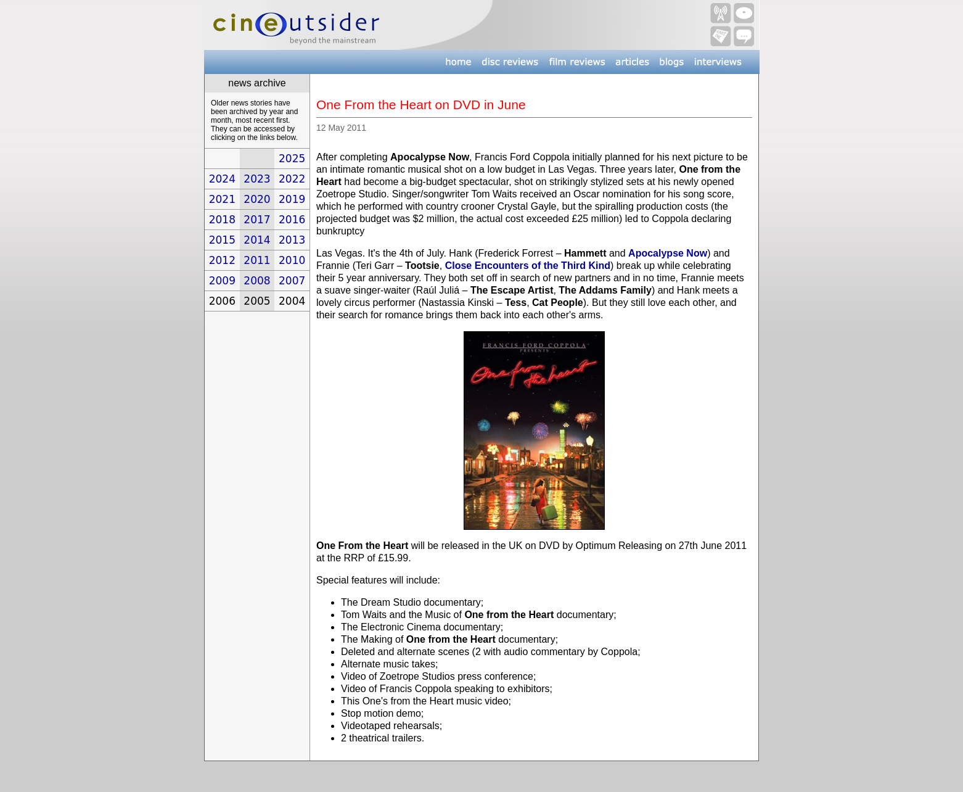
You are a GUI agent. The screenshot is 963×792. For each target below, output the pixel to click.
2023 (257, 179)
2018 (222, 219)
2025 (292, 158)
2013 (292, 240)
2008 (257, 280)
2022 (292, 179)
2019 (292, 199)
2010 (292, 260)
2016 (292, 219)
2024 (222, 179)
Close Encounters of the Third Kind (527, 265)
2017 (257, 219)
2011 (257, 260)
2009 (222, 280)
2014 (257, 240)
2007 (292, 280)
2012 (222, 260)
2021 (222, 199)
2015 (222, 240)
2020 (257, 199)
